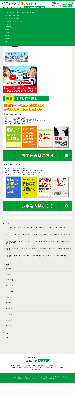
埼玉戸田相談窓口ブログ (11, 27)
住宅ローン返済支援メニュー (23, 365)
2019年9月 (9, 325)
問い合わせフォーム (36, 369)
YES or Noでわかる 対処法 (12, 18)
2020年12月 (9, 280)
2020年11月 (9, 285)
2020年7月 (9, 308)
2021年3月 (9, 268)
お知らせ (8, 337)
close (6, 41)
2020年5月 (9, 320)
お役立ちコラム (9, 38)
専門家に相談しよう (10, 24)
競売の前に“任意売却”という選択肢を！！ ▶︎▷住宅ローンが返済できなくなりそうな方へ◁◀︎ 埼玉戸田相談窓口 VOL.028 (38, 249)
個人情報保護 (50, 367)
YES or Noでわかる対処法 (38, 365)
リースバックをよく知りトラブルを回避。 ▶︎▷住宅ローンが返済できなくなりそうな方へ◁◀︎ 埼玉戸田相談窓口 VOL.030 (38, 235)
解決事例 (7, 29)
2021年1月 (9, 274)
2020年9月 (9, 297)
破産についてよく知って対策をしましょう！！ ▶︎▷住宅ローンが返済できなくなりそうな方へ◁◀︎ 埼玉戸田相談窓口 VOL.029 (38, 242)
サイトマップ (58, 367)
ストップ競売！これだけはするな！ (14, 21)
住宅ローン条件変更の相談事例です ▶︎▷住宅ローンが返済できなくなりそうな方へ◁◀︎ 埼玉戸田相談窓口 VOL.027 (36, 256)
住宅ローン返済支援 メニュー (13, 15)
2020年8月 (9, 303)
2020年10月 (9, 291)
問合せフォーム (9, 35)
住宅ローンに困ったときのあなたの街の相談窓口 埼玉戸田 (20, 12)
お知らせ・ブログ (41, 367)
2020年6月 (9, 314)
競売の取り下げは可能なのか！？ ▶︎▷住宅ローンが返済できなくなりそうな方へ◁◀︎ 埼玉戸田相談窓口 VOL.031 (36, 228)
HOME (12, 365)
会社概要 (7, 32)
